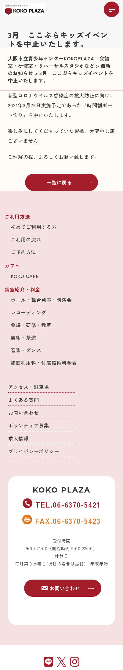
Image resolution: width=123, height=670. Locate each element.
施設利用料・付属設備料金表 (44, 362)
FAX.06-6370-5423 (61, 520)
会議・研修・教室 (31, 325)
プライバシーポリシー (33, 451)
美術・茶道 (23, 337)
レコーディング (28, 312)
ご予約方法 (23, 252)
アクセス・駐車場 (28, 386)
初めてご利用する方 (33, 226)
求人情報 (18, 438)
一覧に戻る (68, 182)
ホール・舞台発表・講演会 (41, 299)
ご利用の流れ (26, 239)
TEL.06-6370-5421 (61, 504)
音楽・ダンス (26, 350)
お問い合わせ (23, 412)
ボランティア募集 (28, 425)
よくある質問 (23, 399)
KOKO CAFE (25, 276)
